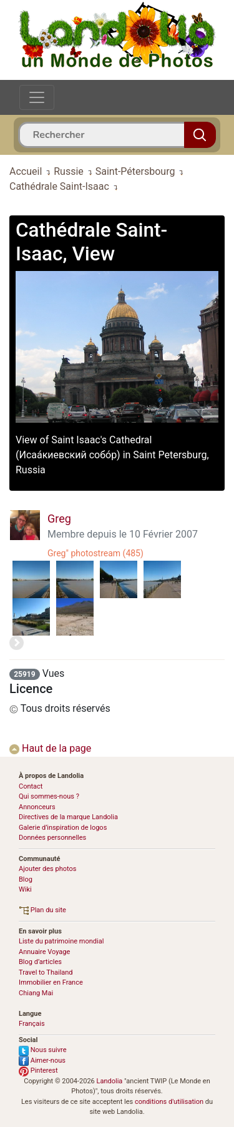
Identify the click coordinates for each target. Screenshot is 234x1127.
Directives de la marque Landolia (68, 817)
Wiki (25, 889)
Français (32, 1024)
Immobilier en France (51, 982)
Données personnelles (52, 838)
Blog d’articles (40, 962)
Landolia (110, 1081)
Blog (25, 879)
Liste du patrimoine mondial (61, 941)
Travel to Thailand (46, 972)
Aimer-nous (42, 1060)
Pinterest (38, 1070)
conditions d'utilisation (169, 1102)
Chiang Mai (36, 993)
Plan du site (42, 910)
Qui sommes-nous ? (49, 796)
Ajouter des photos (47, 869)
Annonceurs (37, 807)
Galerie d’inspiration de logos (63, 828)
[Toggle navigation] (36, 97)
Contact (30, 786)
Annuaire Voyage (44, 952)
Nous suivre (43, 1050)
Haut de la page (50, 748)
